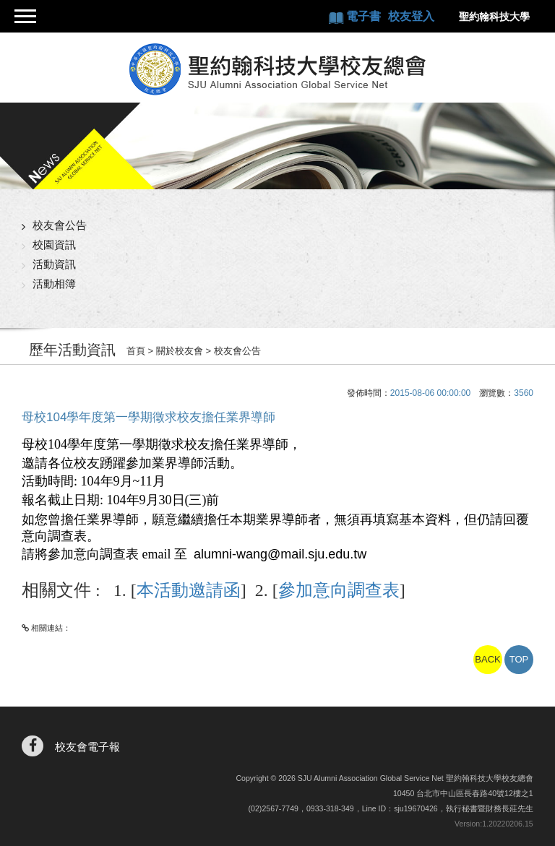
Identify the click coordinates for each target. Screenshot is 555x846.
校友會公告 (60, 225)
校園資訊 (54, 244)
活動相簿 (54, 283)
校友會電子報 (87, 746)
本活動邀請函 (189, 590)
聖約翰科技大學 (494, 17)
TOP (519, 659)
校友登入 (411, 16)
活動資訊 (54, 264)
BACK (487, 659)
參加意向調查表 (339, 590)
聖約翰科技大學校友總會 (277, 69)
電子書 (365, 16)
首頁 (135, 350)
